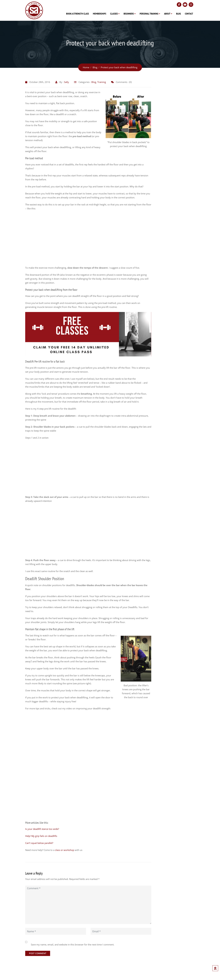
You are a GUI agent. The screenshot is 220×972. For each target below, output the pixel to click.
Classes (114, 13)
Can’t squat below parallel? (39, 842)
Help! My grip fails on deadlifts (41, 835)
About (167, 13)
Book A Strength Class (77, 13)
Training (101, 82)
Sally (66, 82)
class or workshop (64, 850)
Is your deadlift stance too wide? (42, 828)
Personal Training (149, 13)
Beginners (129, 13)
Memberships (99, 13)
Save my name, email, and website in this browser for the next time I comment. (72, 944)
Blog (178, 13)
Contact (189, 13)
